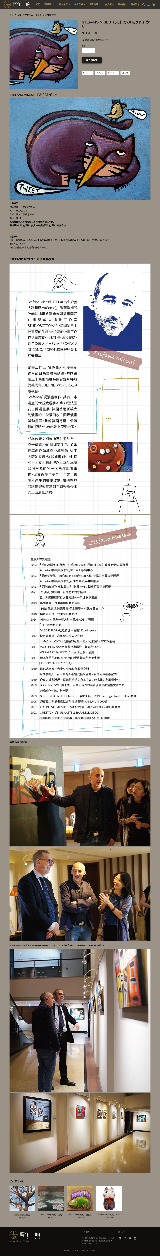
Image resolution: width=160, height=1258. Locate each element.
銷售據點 (122, 5)
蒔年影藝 (95, 5)
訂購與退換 (84, 1253)
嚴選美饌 (80, 5)
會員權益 (109, 5)
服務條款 (67, 1253)
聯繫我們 (93, 1253)
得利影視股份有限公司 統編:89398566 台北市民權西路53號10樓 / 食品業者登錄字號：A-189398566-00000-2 (98, 1243)
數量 (84, 49)
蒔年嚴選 (64, 5)
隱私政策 (75, 1253)
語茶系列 (49, 5)
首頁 (37, 5)
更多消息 (135, 5)
